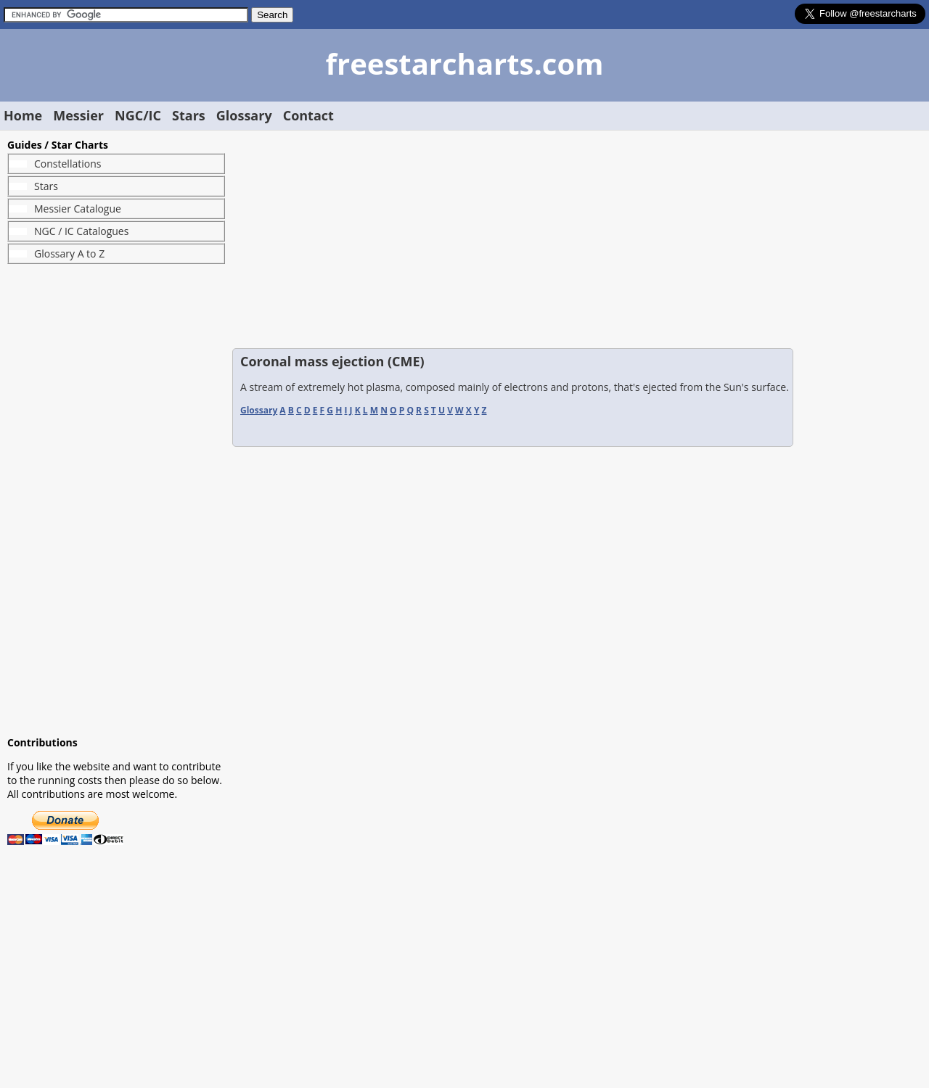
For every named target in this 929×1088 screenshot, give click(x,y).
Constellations (67, 163)
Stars (188, 115)
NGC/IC (138, 115)
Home (23, 115)
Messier (78, 115)
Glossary (244, 115)
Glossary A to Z (69, 253)
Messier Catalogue (77, 208)
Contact (308, 115)
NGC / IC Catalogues (81, 231)
